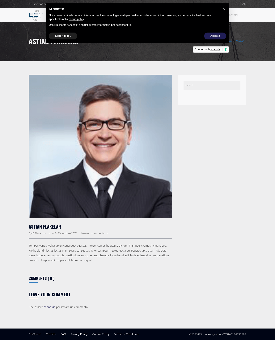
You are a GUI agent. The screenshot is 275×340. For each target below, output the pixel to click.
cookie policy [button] (76, 19)
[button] (224, 9)
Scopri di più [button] (63, 35)
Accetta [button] (215, 35)
